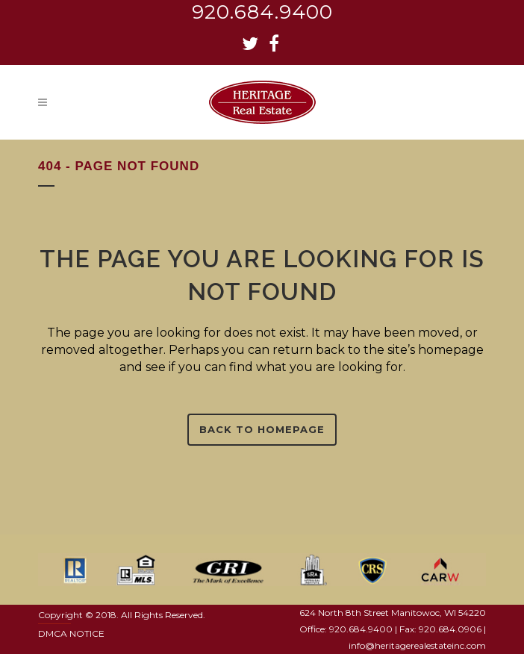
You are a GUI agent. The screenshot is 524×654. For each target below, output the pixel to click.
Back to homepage (262, 429)
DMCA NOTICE (71, 633)
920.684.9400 (262, 12)
